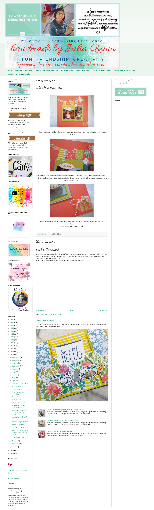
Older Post (104, 310)
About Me (18, 70)
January (15, 447)
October (15, 363)
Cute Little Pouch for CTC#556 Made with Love (62, 420)
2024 (12, 325)
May (14, 378)
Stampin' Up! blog (122, 83)
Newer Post (40, 310)
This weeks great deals (20, 422)
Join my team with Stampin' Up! (47, 70)
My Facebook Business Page (124, 70)
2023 (12, 328)
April (14, 381)
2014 (12, 354)
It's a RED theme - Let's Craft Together (60, 431)
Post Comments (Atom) (53, 314)
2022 (12, 331)
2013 (12, 450)
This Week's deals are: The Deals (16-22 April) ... (20, 412)
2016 (12, 349)
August (15, 369)
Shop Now (28, 70)
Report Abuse (13, 478)
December (16, 357)
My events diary (67, 70)
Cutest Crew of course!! (45, 320)
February (15, 444)
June (14, 375)
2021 (12, 334)
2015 (12, 352)
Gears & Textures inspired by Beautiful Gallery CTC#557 (66, 410)
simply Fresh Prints (18, 403)
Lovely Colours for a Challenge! (18, 393)
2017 (12, 346)
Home (10, 70)
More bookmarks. (18, 386)
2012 (12, 453)
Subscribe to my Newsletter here (19, 74)
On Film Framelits (18, 437)
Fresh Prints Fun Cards (20, 383)
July (13, 372)
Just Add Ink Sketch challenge (18, 406)
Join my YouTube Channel (101, 70)
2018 (12, 343)
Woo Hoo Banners (18, 425)
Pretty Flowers (17, 400)
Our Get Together (18, 428)
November (16, 360)
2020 (12, 337)
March (14, 441)
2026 (12, 319)
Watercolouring (17, 397)
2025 (12, 322)
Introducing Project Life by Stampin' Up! (19, 418)
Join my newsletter (82, 70)
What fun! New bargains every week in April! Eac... (20, 432)
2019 (12, 340)
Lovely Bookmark (17, 389)
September (16, 366)
